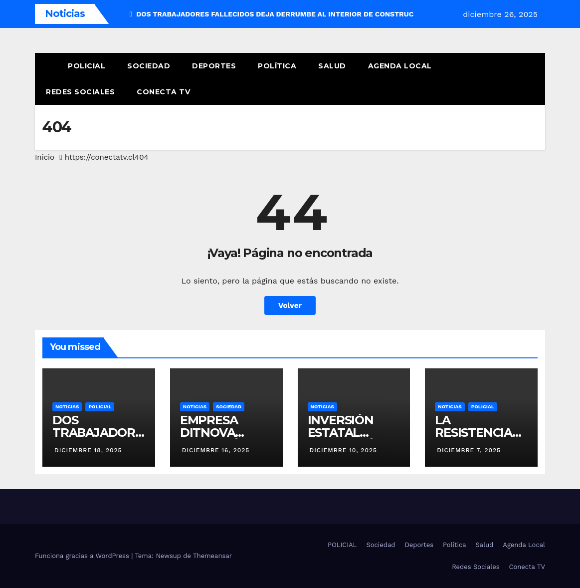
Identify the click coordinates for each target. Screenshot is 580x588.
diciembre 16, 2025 (216, 450)
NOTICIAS (67, 406)
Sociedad (148, 65)
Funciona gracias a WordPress (83, 556)
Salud (332, 65)
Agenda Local (400, 65)
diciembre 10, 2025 (343, 450)
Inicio (44, 157)
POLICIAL (86, 65)
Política (277, 65)
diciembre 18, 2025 (88, 450)
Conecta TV (163, 91)
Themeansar (212, 556)
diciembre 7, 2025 (469, 450)
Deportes (214, 65)
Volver (290, 305)
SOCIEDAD (228, 406)
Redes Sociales (80, 91)
